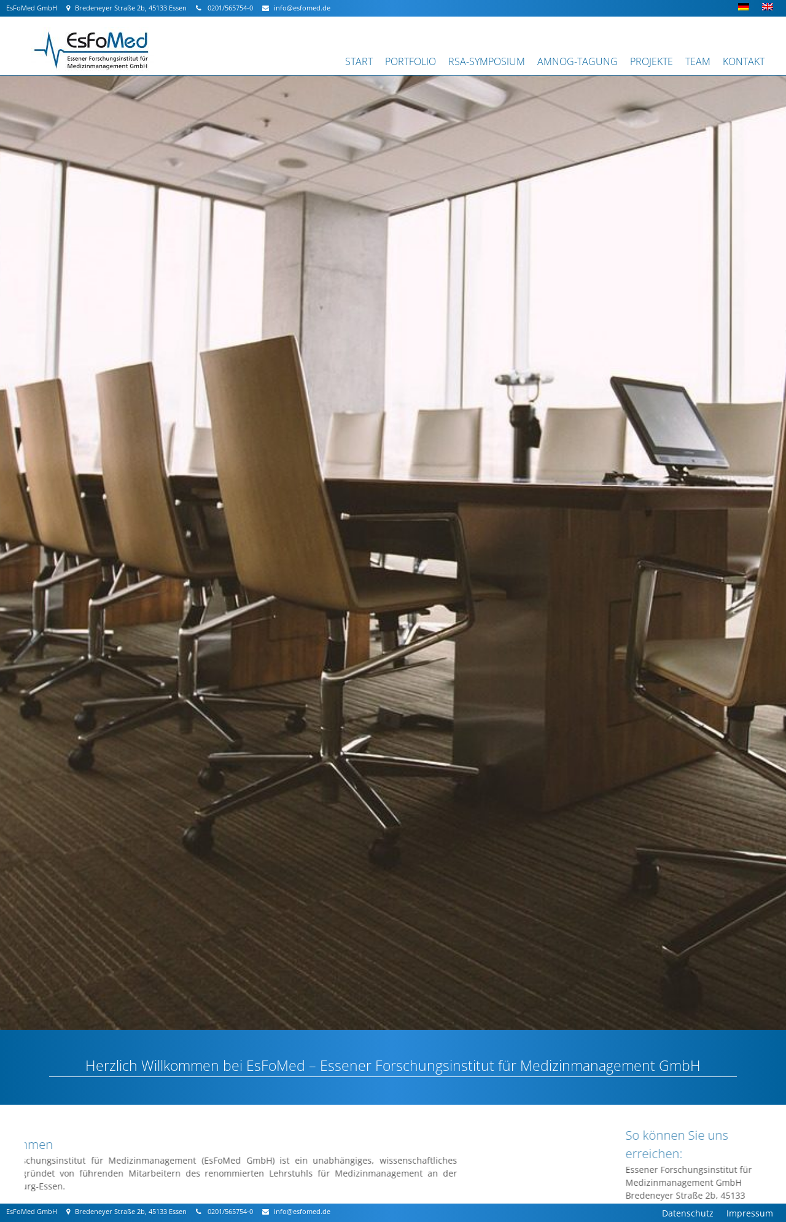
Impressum (749, 1213)
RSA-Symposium (486, 61)
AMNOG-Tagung (577, 61)
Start (359, 61)
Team (697, 61)
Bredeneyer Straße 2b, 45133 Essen (126, 7)
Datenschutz (688, 1213)
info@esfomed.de (296, 7)
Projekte (651, 61)
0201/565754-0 (224, 7)
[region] (393, 541)
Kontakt (744, 61)
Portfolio (410, 61)
